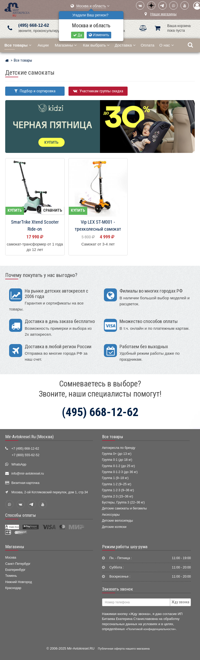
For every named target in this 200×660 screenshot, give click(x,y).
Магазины (66, 45)
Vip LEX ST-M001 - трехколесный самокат (98, 225)
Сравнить (52, 210)
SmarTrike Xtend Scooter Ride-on (35, 225)
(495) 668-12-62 (33, 25)
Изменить (99, 35)
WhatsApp (18, 464)
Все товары (112, 436)
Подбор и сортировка (34, 91)
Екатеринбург (15, 570)
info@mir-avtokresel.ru (27, 473)
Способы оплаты (20, 515)
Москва (10, 557)
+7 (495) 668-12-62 (25, 448)
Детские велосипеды (117, 520)
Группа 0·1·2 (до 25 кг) (118, 466)
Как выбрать (96, 45)
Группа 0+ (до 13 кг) (117, 454)
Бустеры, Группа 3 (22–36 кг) (123, 502)
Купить (15, 210)
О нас (166, 45)
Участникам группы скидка (98, 91)
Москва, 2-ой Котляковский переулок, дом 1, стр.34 (49, 492)
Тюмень (11, 576)
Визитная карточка (25, 483)
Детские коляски (114, 527)
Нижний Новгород (18, 582)
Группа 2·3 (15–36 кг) (117, 496)
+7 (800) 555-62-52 (25, 455)
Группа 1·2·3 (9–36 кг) (118, 490)
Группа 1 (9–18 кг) (115, 478)
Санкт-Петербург (17, 564)
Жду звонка (180, 602)
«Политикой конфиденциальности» (151, 629)
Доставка (125, 45)
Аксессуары (111, 514)
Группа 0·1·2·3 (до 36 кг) (120, 472)
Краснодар (13, 588)
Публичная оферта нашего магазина (124, 648)
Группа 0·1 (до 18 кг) (117, 460)
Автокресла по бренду (118, 448)
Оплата (147, 45)
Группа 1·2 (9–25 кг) (116, 484)
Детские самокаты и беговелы (124, 508)
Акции (43, 45)
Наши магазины (163, 14)
